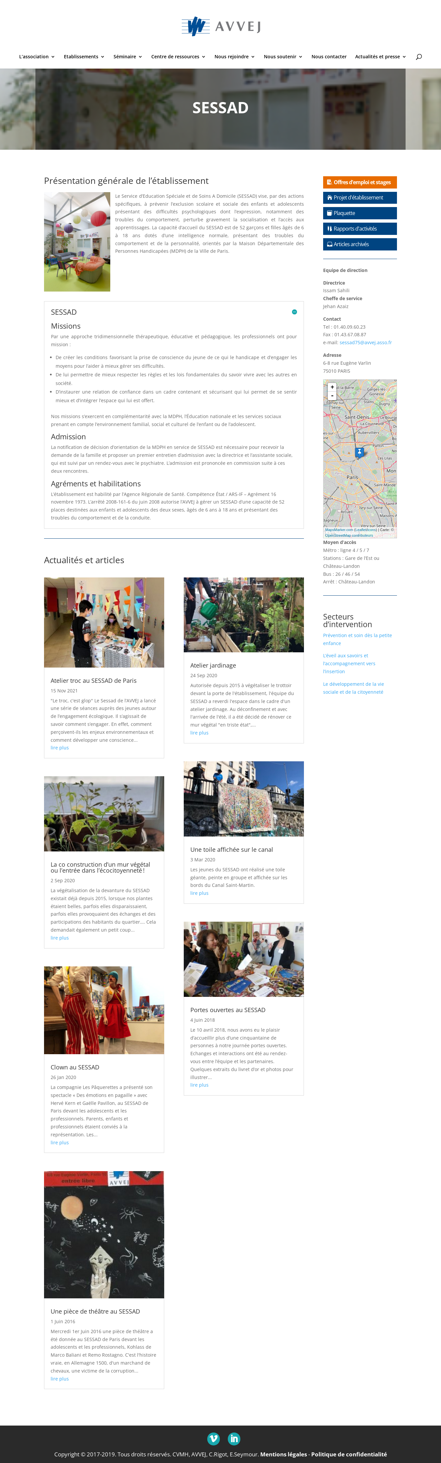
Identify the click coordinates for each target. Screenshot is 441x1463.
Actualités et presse (377, 57)
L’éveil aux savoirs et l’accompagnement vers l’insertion (349, 663)
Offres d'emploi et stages (362, 182)
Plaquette (344, 213)
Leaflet (360, 530)
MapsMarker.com (339, 530)
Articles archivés (351, 244)
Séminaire (125, 57)
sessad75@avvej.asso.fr (366, 342)
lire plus (60, 747)
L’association (34, 57)
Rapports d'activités (355, 228)
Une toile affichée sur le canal (231, 849)
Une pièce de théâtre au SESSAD (95, 1311)
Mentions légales (283, 1454)
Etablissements (81, 57)
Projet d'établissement (358, 197)
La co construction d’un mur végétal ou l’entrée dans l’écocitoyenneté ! (100, 867)
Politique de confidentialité (349, 1454)
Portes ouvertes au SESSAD (228, 1010)
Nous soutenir (280, 57)
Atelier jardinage (213, 665)
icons (372, 530)
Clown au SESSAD (75, 1067)
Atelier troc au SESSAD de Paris (94, 680)
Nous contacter (329, 57)
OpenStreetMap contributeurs (349, 535)
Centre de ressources (175, 57)
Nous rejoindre (232, 57)
